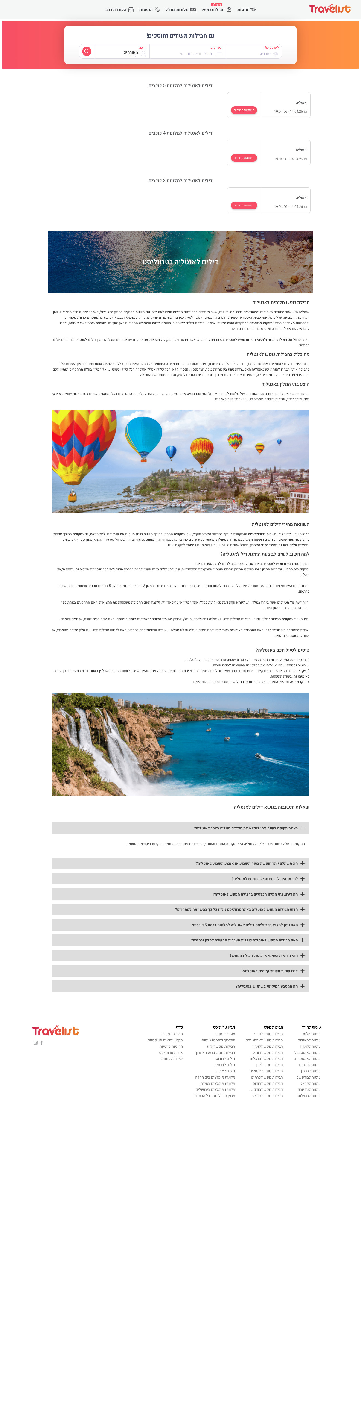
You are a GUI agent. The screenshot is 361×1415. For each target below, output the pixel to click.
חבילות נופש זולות (221, 1046)
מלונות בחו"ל (181, 10)
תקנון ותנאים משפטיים (165, 1040)
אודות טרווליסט (171, 1052)
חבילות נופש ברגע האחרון (215, 1052)
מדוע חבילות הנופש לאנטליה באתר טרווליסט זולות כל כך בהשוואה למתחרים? (236, 909)
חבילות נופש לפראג (268, 1096)
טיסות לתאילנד (309, 1040)
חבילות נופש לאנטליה (266, 1071)
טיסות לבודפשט (308, 1077)
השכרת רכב (119, 10)
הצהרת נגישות (172, 1034)
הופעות (149, 10)
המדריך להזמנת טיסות (218, 1040)
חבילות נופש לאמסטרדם (264, 1040)
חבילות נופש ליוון (269, 1065)
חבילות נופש (216, 7)
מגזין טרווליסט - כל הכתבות (214, 1096)
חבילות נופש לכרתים (267, 1077)
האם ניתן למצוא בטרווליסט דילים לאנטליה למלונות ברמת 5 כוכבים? (244, 925)
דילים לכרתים (224, 1065)
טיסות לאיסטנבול (307, 1052)
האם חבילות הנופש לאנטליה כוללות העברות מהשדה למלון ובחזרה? (244, 940)
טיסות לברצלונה (309, 1096)
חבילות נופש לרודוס (268, 1083)
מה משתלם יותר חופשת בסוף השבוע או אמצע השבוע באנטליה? (247, 863)
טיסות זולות (312, 1034)
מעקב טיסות (225, 1034)
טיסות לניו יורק (309, 1089)
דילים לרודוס (225, 1058)
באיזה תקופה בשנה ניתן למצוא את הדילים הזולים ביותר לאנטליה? (246, 828)
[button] (180, 828)
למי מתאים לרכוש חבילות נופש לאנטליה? (265, 879)
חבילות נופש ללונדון (267, 1046)
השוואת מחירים (244, 110)
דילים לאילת (225, 1071)
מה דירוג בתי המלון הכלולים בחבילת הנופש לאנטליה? (255, 894)
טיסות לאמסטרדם (307, 1058)
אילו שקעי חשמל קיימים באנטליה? (270, 971)
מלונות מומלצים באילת (218, 1083)
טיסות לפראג (311, 1083)
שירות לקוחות (172, 1058)
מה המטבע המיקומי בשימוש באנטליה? (267, 986)
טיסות (246, 10)
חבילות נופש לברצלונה (266, 1058)
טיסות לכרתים (310, 1065)
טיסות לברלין (311, 1071)
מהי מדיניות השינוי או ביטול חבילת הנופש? (264, 955)
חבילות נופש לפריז (268, 1034)
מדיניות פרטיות (171, 1046)
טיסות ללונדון (310, 1046)
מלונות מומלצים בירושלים (215, 1089)
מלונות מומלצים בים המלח (215, 1077)
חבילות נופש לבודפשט (265, 1089)
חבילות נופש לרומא (268, 1052)
